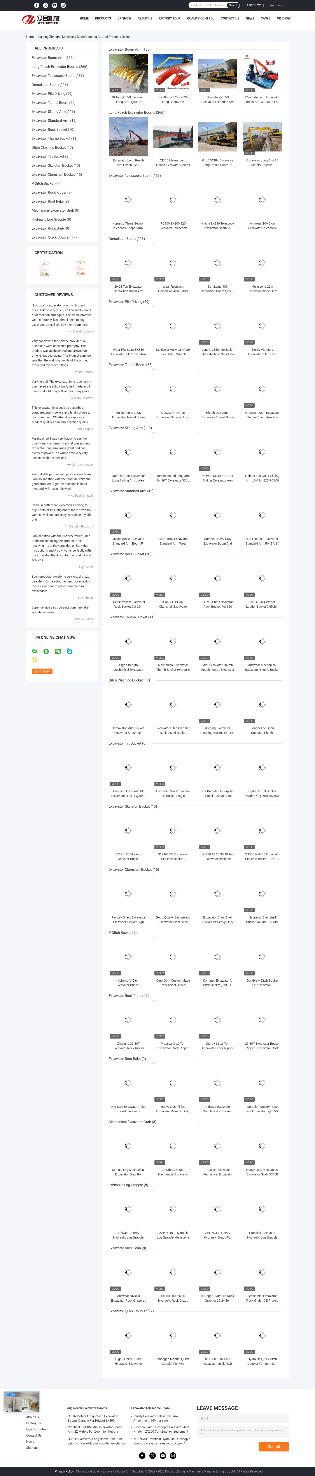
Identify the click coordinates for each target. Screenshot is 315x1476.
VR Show (124, 18)
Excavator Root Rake (48, 201)
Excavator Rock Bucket (49, 129)
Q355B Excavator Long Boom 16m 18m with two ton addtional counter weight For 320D (96, 1441)
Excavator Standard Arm (50, 121)
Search (233, 5)
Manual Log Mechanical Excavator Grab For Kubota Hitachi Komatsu (128, 1174)
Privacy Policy (64, 1471)
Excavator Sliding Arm (49, 112)
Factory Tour (170, 18)
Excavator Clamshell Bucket (53, 174)
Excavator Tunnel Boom (50, 103)
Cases (265, 18)
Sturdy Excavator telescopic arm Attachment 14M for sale (155, 1418)
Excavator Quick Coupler (51, 237)
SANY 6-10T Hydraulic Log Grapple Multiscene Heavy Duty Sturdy (173, 1237)
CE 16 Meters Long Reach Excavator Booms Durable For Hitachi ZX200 (93, 1418)
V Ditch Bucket (43, 183)
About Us (145, 18)
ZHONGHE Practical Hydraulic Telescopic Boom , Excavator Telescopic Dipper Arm (161, 1441)
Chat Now (254, 5)
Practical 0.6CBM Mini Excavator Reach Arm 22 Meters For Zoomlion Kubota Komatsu (95, 1430)
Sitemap (32, 1447)
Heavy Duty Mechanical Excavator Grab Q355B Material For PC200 (262, 1174)
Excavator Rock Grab (48, 228)
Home (84, 18)
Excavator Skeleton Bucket (52, 165)
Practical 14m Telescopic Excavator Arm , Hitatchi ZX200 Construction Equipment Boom (162, 1430)
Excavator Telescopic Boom (53, 76)
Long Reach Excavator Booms (55, 67)
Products (103, 18)
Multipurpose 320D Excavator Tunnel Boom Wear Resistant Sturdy (128, 417)
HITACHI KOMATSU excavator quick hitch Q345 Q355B (217, 1363)
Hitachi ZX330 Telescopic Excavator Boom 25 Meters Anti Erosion (218, 228)
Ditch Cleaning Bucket (49, 147)
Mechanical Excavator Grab (53, 210)
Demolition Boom (45, 85)
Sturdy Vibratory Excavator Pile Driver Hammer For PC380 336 (262, 354)
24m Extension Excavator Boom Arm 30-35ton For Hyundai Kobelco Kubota (262, 102)
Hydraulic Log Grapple (49, 219)
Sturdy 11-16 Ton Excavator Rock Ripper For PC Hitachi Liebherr (218, 1048)
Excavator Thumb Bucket (51, 138)
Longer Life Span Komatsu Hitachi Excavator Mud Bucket (262, 732)
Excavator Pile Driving (48, 94)
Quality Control (200, 18)
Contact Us (230, 18)
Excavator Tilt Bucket (48, 156)
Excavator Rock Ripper (49, 192)
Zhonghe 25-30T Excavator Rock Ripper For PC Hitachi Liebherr (128, 1048)
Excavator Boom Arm (48, 58)
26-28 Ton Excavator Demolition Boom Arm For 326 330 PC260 (128, 291)
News (250, 18)
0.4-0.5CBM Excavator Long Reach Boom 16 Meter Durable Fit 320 (217, 165)
